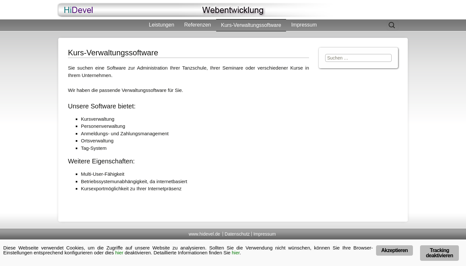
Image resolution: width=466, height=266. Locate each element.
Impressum (304, 25)
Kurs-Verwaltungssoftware (251, 25)
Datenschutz (237, 234)
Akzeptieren (394, 250)
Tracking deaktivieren (439, 253)
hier (119, 252)
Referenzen (197, 25)
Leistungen (161, 25)
